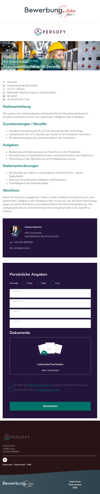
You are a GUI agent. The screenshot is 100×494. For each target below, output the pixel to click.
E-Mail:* (16, 321)
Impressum (8, 464)
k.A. (58, 283)
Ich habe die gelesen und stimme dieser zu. (50, 385)
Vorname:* (17, 291)
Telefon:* (16, 311)
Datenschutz (20, 464)
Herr (44, 283)
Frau (29, 283)
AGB (29, 464)
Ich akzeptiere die (36, 390)
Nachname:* (18, 301)
